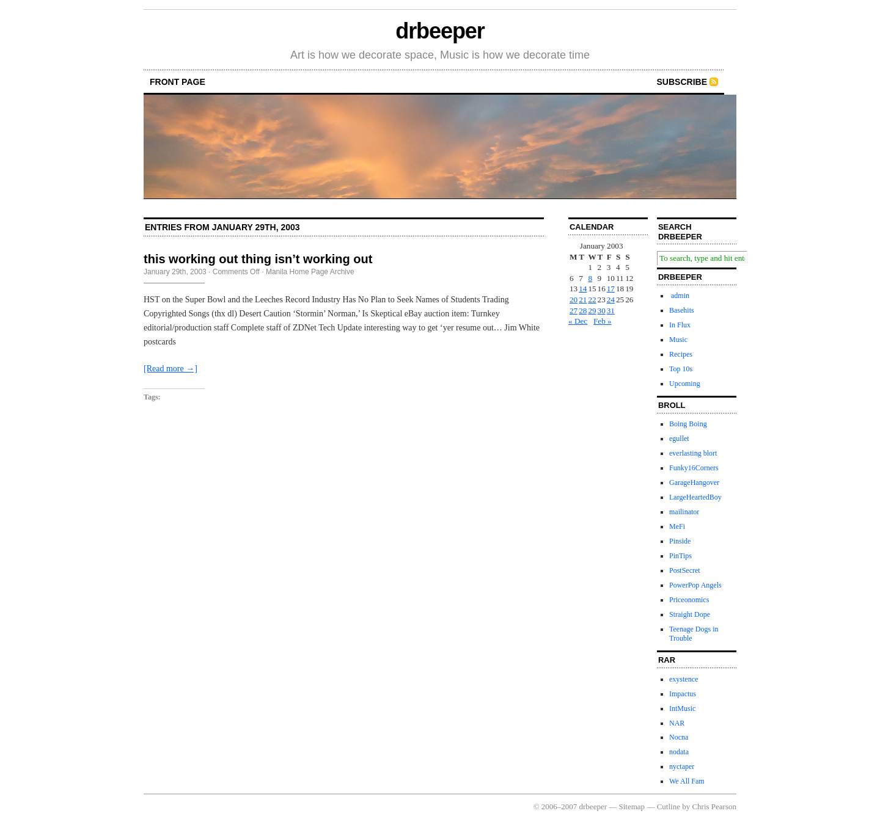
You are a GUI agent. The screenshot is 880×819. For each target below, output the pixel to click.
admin (679, 295)
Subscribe (682, 82)
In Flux (680, 325)
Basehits (681, 310)
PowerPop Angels (695, 585)
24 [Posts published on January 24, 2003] (611, 299)
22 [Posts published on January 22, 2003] (592, 299)
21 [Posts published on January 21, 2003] (583, 299)
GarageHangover (694, 482)
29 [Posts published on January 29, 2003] (592, 310)
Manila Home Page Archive (310, 272)
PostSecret (684, 570)
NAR (676, 723)
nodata (679, 752)
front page (177, 82)
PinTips (680, 555)
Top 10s (680, 369)
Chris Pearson (714, 806)
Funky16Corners (694, 468)
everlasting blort (693, 453)
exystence (683, 679)
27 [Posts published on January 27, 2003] (574, 310)
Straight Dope (689, 614)
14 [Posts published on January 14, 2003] (583, 288)
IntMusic (682, 708)
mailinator (684, 512)
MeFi (677, 526)
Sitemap (632, 806)
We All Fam (687, 781)
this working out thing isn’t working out (258, 259)
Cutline (668, 806)
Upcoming (684, 383)
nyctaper (681, 766)
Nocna (678, 737)
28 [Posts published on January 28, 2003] (583, 310)
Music (678, 339)
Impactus (682, 694)
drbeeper (439, 30)
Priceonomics (689, 599)
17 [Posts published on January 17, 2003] (611, 288)
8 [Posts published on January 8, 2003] (590, 278)
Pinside (680, 541)
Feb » (602, 321)
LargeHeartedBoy (695, 497)
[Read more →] (170, 368)
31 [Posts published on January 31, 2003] (611, 310)
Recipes (680, 354)
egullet (679, 438)
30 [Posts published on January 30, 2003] (602, 310)
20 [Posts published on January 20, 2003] (574, 299)
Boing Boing (688, 424)
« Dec (577, 321)
